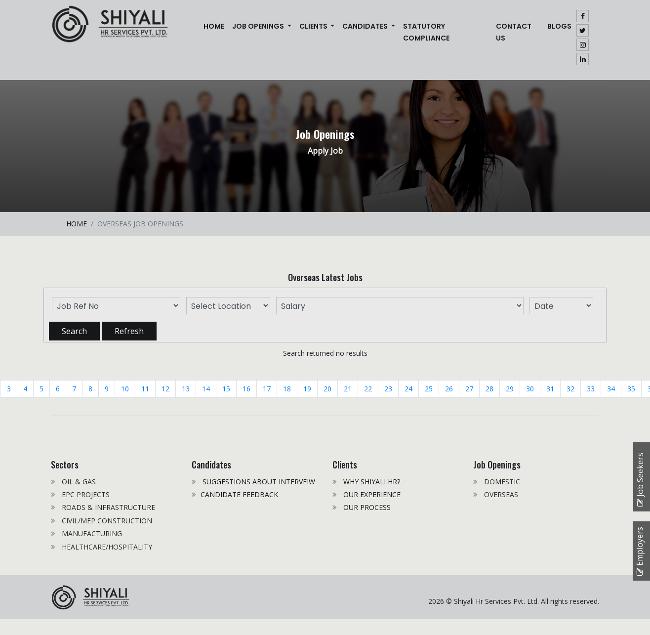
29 (510, 388)
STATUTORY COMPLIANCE (426, 32)
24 (408, 388)
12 (165, 388)
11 (145, 388)
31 (550, 388)
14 (206, 388)
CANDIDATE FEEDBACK (239, 494)
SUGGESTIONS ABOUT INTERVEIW (258, 481)
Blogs (559, 26)
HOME (76, 223)
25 (429, 388)
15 (226, 388)
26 (449, 388)
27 (469, 388)
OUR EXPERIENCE (371, 494)
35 (631, 388)
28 (489, 388)
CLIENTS (314, 26)
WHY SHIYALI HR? (370, 481)
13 (186, 388)
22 (368, 388)
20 (327, 388)
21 (348, 388)
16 (246, 388)
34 (611, 388)
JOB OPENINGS (258, 26)
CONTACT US (513, 32)
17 (267, 388)
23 (388, 388)
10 (125, 388)
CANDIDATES (365, 26)
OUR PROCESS (366, 507)
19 (307, 388)
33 (591, 388)
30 (530, 388)
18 (287, 388)
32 (570, 388)
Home (215, 25)
